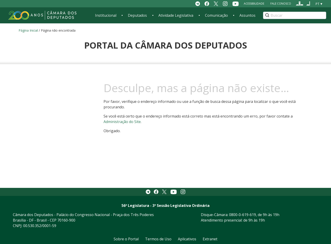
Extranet (210, 238)
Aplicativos (187, 238)
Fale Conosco (280, 3)
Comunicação (216, 15)
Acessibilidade (254, 3)
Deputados (137, 15)
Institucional (105, 15)
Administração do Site (122, 121)
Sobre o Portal (126, 238)
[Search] (294, 15)
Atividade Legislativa (175, 15)
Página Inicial (28, 30)
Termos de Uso (158, 238)
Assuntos (247, 15)
